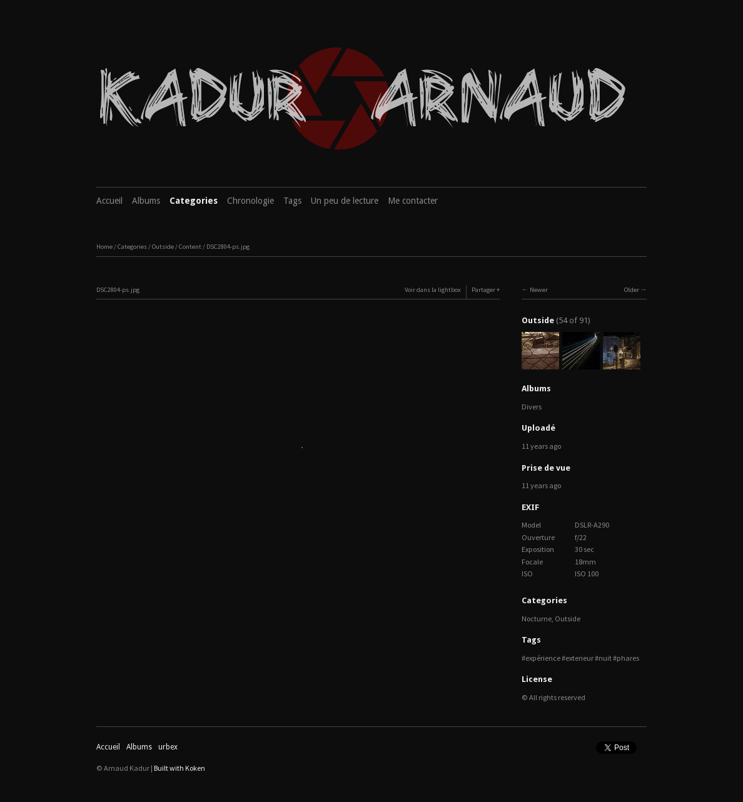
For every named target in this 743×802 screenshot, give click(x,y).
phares (628, 658)
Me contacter (413, 201)
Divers (532, 406)
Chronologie (250, 201)
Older (631, 290)
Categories (193, 201)
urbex (168, 747)
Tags (292, 201)
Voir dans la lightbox (433, 290)
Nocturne (537, 618)
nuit (605, 658)
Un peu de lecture (344, 201)
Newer (539, 290)
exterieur (579, 658)
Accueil (109, 201)
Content (190, 247)
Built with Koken (179, 768)
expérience (542, 658)
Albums (146, 201)
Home (104, 247)
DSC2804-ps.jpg (228, 247)
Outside (163, 247)
